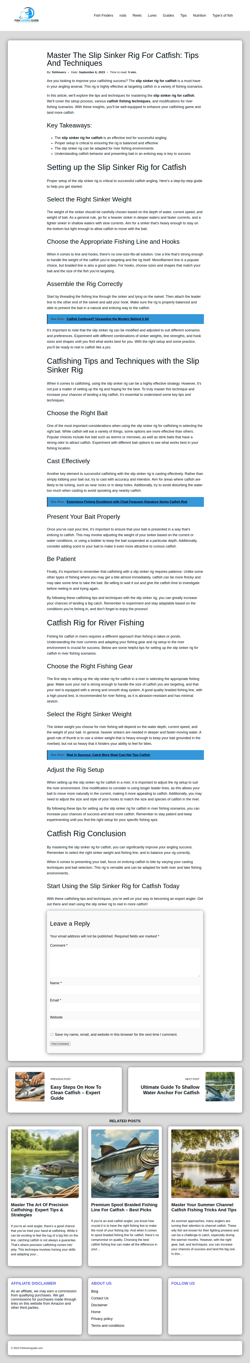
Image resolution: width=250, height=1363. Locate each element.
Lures (152, 15)
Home (96, 1317)
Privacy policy (102, 1323)
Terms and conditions (107, 1330)
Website (56, 1022)
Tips (183, 15)
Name (56, 988)
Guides (168, 15)
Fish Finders (103, 15)
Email (55, 1005)
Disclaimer (99, 1310)
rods (123, 15)
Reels (137, 15)
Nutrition (199, 15)
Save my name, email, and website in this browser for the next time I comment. (116, 1039)
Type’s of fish (222, 15)
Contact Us (100, 1303)
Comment (59, 945)
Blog (94, 1296)
